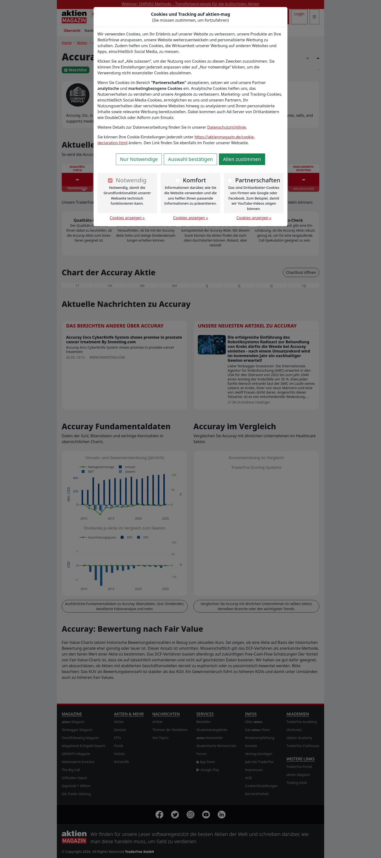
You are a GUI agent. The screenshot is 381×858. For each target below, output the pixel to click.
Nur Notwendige (139, 159)
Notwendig (131, 180)
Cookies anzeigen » (127, 217)
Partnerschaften (257, 180)
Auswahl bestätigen (190, 159)
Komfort (194, 180)
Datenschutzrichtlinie (226, 127)
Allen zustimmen (242, 159)
